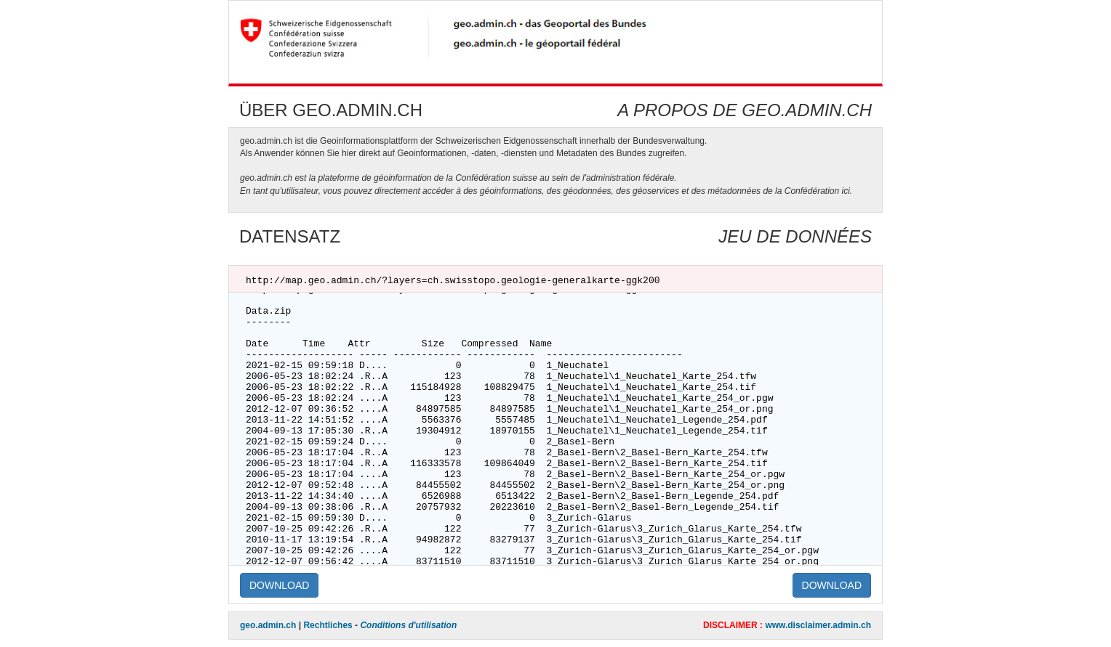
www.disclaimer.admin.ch (818, 625)
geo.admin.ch (268, 625)
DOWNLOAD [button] (279, 585)
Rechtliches (327, 625)
